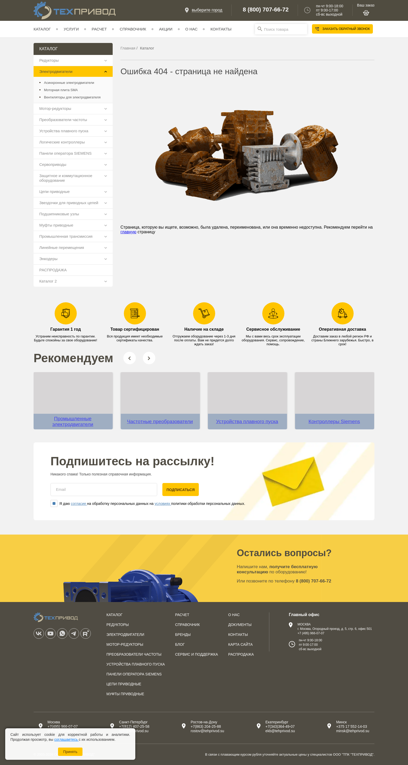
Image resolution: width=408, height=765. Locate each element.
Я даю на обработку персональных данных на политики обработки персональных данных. (147, 503)
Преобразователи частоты (63, 119)
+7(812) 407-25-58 (134, 726)
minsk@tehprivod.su (352, 731)
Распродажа (241, 654)
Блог (180, 644)
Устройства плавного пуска (63, 131)
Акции (165, 29)
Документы (240, 625)
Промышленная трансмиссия (65, 236)
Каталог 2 (48, 281)
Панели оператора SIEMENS (65, 153)
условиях (163, 503)
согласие (79, 503)
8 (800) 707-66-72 (266, 9)
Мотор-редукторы (55, 108)
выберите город (207, 10)
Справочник (133, 29)
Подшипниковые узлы (59, 214)
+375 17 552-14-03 (351, 726)
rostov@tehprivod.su (207, 731)
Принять (70, 752)
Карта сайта (240, 644)
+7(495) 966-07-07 (62, 726)
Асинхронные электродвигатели (69, 83)
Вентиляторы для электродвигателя (72, 97)
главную (128, 232)
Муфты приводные (56, 225)
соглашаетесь (66, 739)
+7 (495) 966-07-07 (310, 633)
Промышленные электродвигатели (72, 421)
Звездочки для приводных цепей (68, 202)
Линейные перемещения (61, 247)
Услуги (71, 29)
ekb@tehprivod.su (280, 731)
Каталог (42, 29)
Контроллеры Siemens (334, 421)
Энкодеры (48, 258)
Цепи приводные (54, 191)
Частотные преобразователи (160, 421)
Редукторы (49, 60)
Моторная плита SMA (61, 90)
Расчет (99, 29)
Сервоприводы (52, 164)
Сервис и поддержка (196, 654)
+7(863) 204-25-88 (206, 726)
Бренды (183, 634)
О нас (191, 29)
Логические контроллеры (62, 142)
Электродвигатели (55, 71)
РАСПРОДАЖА (53, 270)
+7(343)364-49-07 (280, 726)
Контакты (221, 29)
